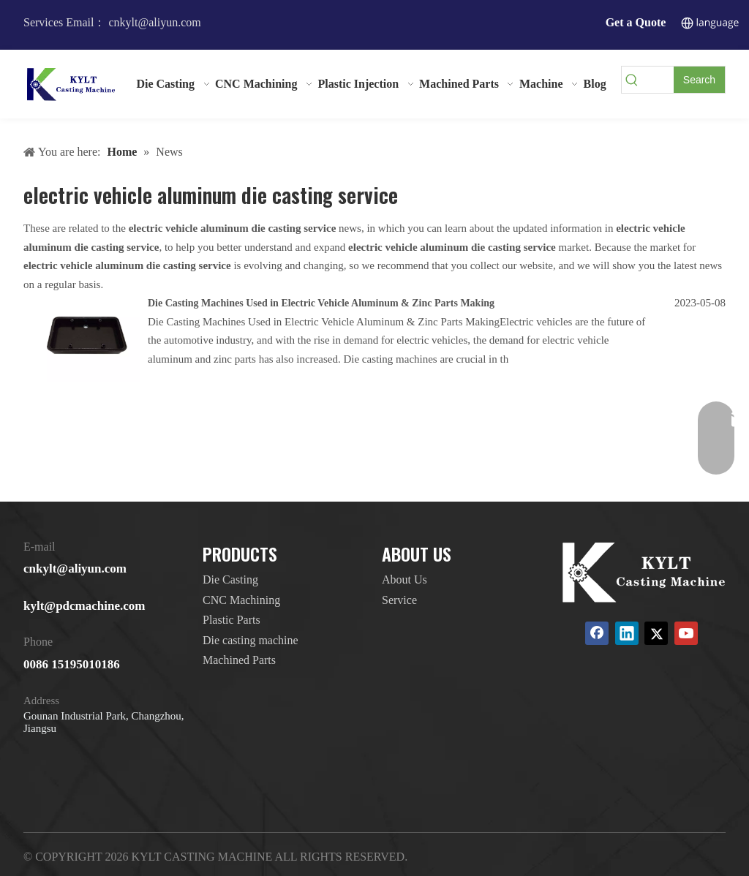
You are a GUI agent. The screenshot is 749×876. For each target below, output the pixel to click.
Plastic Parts (231, 619)
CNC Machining (241, 600)
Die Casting (230, 579)
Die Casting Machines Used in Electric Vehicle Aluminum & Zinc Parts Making (321, 303)
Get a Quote (636, 22)
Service (399, 600)
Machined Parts (239, 660)
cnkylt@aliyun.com (75, 568)
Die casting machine (250, 640)
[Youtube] (686, 633)
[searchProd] (658, 80)
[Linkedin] (627, 633)
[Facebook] (597, 633)
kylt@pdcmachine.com (84, 606)
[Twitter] (656, 633)
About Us (404, 579)
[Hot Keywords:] (699, 80)
